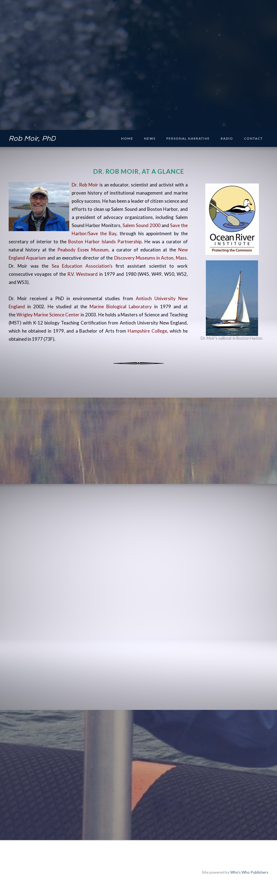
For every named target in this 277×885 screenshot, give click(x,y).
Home (127, 138)
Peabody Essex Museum (82, 250)
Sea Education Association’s (84, 266)
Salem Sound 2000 (141, 225)
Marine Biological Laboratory (121, 306)
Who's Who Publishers (249, 872)
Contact (253, 138)
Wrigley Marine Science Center (48, 314)
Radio (227, 138)
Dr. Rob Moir (85, 185)
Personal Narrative (188, 138)
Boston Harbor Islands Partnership (104, 241)
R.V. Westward (82, 274)
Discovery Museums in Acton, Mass (150, 258)
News (150, 138)
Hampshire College (147, 331)
